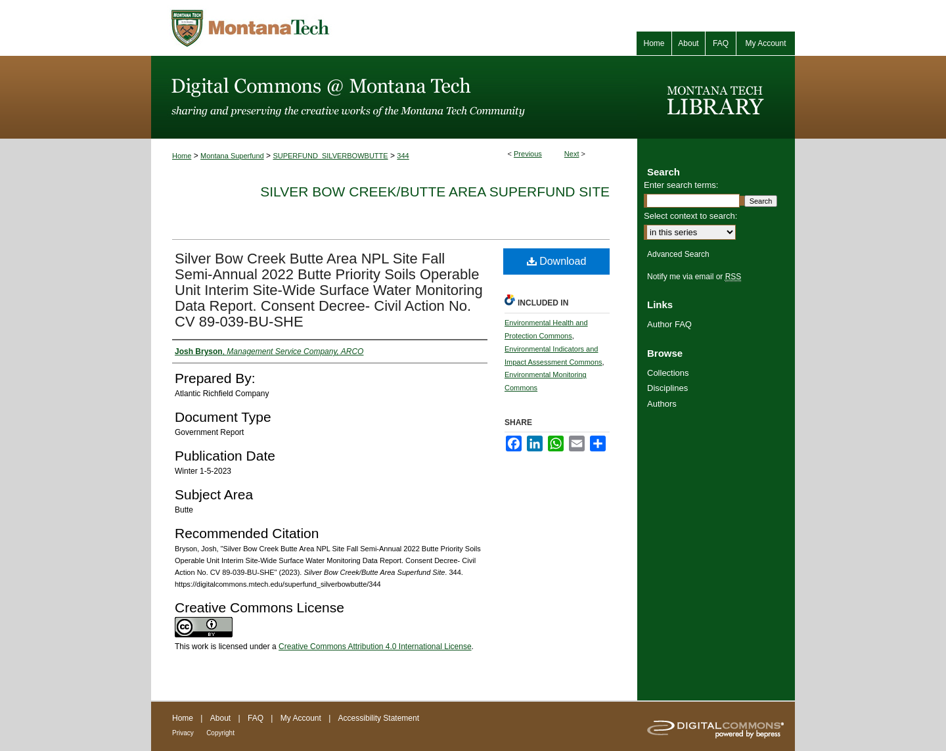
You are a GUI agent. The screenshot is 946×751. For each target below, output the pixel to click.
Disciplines (667, 388)
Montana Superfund (232, 156)
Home (181, 156)
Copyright (220, 733)
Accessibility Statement (378, 718)
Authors (662, 404)
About (220, 718)
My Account (301, 718)
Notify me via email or (694, 276)
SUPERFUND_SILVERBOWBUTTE (330, 156)
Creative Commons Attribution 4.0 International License (375, 646)
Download (557, 261)
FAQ (255, 718)
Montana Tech (308, 28)
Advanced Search (678, 254)
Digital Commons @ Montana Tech (394, 97)
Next (571, 154)
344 (403, 156)
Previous (528, 154)
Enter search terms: (681, 185)
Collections (668, 373)
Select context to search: (690, 216)
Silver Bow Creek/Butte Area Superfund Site (435, 191)
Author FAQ (669, 324)
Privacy (183, 733)
